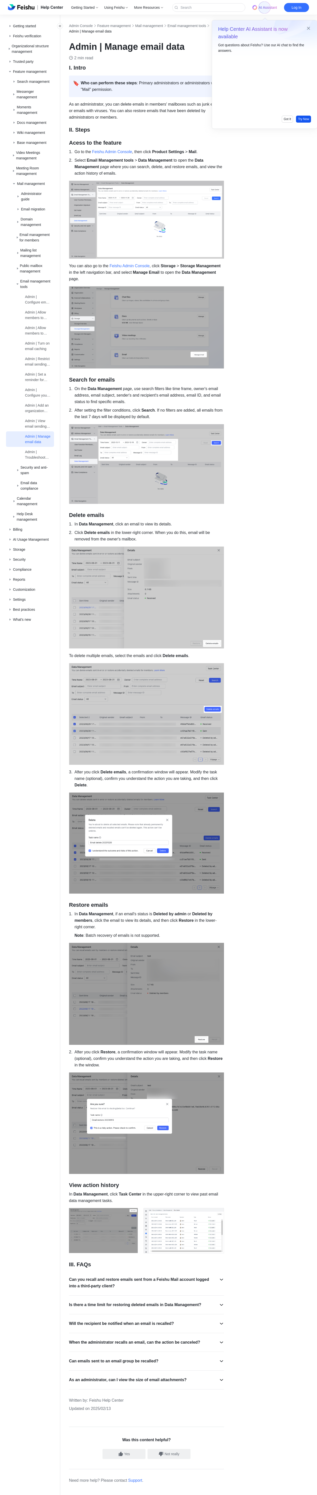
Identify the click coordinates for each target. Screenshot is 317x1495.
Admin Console (92, 26)
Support (146, 1424)
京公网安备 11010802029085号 (174, 1488)
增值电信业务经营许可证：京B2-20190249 (230, 1488)
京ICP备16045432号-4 (132, 1488)
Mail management (160, 26)
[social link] (16, 1469)
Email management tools (197, 26)
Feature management (125, 26)
